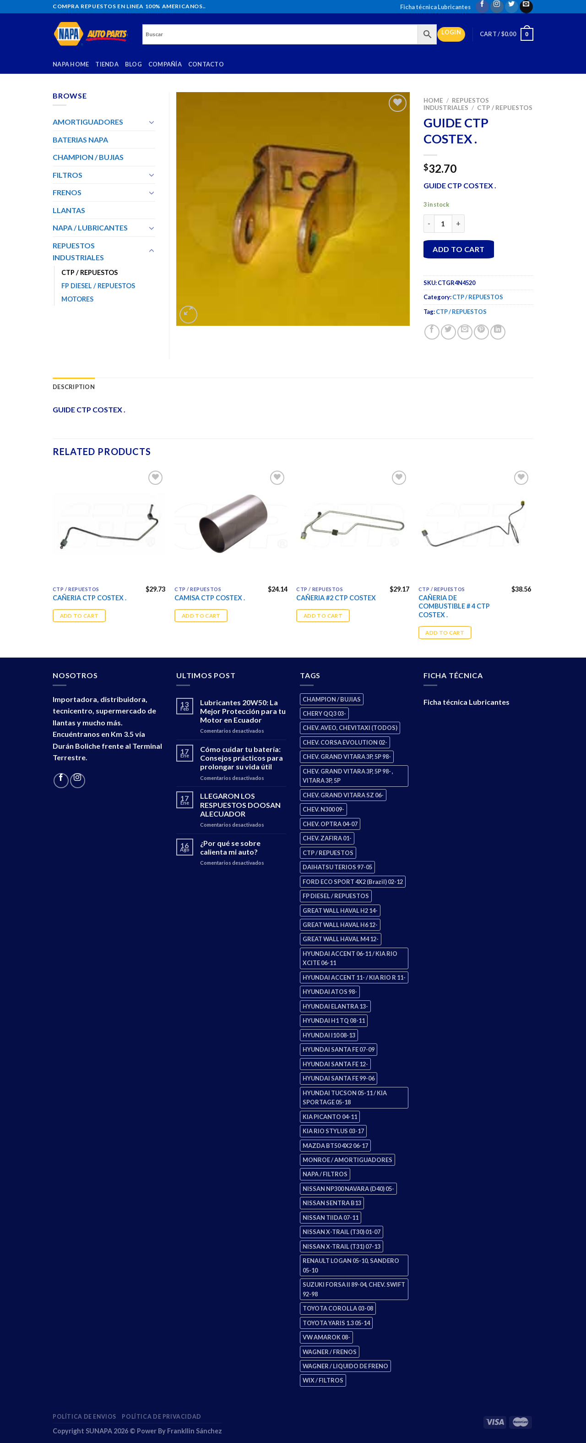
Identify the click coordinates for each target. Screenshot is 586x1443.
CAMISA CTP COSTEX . (209, 598)
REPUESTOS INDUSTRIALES (456, 104)
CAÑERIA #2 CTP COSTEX (336, 598)
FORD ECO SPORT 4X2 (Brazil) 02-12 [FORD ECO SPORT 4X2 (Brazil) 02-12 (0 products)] (353, 881)
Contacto (206, 64)
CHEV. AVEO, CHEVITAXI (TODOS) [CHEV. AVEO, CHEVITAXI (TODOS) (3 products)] (350, 727)
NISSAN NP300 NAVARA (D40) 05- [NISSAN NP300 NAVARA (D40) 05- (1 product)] (348, 1188)
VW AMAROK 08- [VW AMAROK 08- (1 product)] (326, 1337)
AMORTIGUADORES (88, 121)
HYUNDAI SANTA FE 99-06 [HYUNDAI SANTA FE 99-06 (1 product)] (338, 1078)
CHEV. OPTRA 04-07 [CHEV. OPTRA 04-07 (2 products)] (330, 824)
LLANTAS (69, 210)
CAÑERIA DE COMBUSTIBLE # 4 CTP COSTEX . (454, 606)
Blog (133, 64)
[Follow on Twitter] (511, 6)
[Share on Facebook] (432, 332)
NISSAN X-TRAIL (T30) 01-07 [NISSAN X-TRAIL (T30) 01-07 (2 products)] (341, 1231)
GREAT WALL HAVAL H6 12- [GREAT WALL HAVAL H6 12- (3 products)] (340, 924)
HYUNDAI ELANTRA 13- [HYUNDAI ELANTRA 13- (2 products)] (335, 1006)
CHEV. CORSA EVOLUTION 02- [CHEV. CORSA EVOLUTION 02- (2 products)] (345, 742)
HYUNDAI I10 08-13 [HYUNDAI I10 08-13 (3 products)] (329, 1035)
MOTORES (77, 299)
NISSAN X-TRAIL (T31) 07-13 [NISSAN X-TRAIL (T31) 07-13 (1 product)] (341, 1246)
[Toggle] (151, 121)
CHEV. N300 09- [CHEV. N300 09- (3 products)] (323, 809)
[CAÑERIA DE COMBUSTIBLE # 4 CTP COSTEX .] (475, 525)
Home (433, 100)
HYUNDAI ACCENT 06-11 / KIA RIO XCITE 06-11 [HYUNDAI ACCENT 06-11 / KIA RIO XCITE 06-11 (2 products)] (350, 958)
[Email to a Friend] (464, 332)
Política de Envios (84, 1416)
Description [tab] (74, 386)
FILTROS (67, 174)
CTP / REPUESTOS (504, 107)
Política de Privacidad (161, 1416)
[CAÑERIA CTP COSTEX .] (109, 525)
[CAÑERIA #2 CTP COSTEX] (352, 525)
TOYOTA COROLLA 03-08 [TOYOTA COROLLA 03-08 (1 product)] (338, 1308)
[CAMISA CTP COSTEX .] (231, 525)
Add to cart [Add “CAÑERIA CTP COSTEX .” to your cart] (79, 616)
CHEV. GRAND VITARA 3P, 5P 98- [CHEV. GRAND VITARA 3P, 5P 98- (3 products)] (347, 756)
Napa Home (71, 64)
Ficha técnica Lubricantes (435, 7)
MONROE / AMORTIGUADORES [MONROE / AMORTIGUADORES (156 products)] (347, 1159)
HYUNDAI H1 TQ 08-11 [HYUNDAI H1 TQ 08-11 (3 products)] (334, 1020)
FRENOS (67, 192)
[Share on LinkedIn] (497, 332)
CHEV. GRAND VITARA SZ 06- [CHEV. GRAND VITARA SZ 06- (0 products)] (343, 795)
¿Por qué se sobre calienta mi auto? (230, 847)
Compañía (165, 64)
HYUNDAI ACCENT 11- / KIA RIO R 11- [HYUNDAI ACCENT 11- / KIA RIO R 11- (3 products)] (354, 977)
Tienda (107, 64)
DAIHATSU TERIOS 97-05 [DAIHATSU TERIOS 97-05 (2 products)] (337, 867)
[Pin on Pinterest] (481, 332)
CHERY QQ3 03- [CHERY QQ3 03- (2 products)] (324, 713)
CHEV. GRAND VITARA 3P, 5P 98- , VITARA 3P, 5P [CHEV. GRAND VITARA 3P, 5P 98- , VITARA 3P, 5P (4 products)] (348, 776)
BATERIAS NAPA (80, 139)
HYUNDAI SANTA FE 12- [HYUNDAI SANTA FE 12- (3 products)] (335, 1064)
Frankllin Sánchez (194, 1431)
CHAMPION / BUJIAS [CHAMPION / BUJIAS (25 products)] (332, 699)
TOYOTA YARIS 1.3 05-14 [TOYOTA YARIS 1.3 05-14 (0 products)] (336, 1323)
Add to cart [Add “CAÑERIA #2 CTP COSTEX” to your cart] (323, 616)
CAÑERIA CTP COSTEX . (89, 598)
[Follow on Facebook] (482, 6)
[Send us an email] (526, 6)
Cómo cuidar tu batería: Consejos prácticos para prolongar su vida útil (241, 758)
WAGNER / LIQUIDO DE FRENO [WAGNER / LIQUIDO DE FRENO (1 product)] (345, 1366)
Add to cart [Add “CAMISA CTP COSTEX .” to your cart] (201, 616)
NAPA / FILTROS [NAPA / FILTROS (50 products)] (325, 1174)
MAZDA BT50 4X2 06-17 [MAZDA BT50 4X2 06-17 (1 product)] (335, 1145)
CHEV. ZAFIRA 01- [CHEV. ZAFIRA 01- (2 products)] (327, 838)
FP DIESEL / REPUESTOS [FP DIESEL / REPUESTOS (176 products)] (336, 896)
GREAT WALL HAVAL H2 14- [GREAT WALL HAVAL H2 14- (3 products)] (340, 910)
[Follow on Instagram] (497, 6)
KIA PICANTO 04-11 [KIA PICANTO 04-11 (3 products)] (330, 1116)
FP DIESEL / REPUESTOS (98, 286)
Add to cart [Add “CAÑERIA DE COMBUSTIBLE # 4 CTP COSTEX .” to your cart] (444, 633)
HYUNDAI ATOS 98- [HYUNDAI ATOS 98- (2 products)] (330, 991)
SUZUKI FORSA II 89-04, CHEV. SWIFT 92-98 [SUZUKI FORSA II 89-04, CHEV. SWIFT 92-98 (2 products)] (354, 1289)
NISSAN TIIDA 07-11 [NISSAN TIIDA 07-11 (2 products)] (330, 1217)
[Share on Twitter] (448, 332)
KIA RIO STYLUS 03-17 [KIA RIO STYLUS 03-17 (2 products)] (333, 1131)
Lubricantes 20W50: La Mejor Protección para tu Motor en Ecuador (243, 711)
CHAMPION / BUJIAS (88, 157)
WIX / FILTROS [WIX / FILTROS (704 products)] (323, 1380)
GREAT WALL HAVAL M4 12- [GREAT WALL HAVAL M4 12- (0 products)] (341, 939)
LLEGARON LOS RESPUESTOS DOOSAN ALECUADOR (240, 804)
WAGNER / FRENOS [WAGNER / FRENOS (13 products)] (330, 1351)
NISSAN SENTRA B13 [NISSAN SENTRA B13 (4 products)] (332, 1203)
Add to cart (458, 249)
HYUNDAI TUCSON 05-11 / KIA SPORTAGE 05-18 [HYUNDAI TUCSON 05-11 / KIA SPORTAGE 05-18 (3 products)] (345, 1097)
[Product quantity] (443, 223)
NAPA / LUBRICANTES (90, 227)
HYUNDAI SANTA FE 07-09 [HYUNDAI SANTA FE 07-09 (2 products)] (338, 1049)
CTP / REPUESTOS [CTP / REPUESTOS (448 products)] (328, 852)
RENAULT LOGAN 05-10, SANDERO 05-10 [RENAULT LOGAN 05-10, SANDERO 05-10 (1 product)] (351, 1265)
